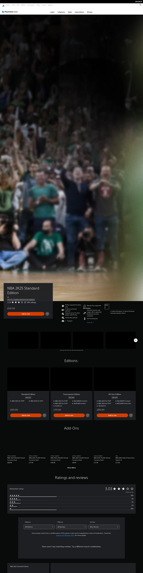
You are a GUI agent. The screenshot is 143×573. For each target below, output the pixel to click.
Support (50, 5)
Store (43, 5)
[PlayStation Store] (10, 9)
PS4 (18, 5)
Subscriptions (79, 10)
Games (8, 5)
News (38, 5)
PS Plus (23, 5)
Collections (61, 10)
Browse (89, 10)
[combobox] (39, 525)
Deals (70, 10)
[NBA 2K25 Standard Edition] (23, 338)
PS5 (13, 5)
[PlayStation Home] (3, 5)
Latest (52, 10)
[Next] (136, 338)
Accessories (31, 5)
